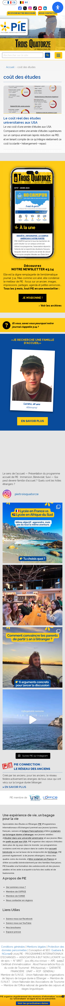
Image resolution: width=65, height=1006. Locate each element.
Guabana (56, 950)
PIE (39, 824)
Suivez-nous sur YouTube (18, 923)
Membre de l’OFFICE (16, 891)
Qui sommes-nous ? (16, 887)
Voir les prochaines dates (33, 1003)
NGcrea (6, 953)
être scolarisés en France (41, 859)
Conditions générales (13, 946)
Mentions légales (36, 946)
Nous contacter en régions (19, 900)
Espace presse (13, 932)
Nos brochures (13, 927)
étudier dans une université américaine (23, 838)
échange (52, 852)
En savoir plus (15, 787)
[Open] (57, 7)
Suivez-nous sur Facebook (19, 918)
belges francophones (33, 831)
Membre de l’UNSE (15, 896)
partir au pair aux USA (16, 841)
